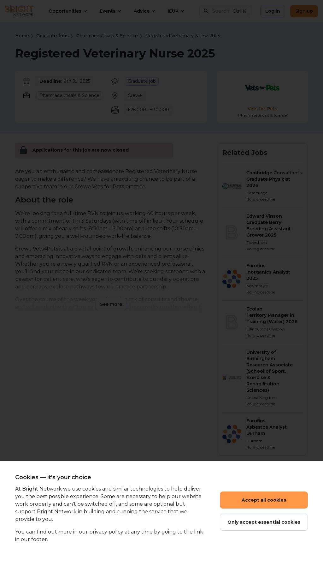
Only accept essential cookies (263, 522)
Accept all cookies (264, 500)
